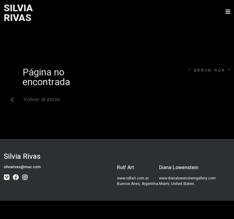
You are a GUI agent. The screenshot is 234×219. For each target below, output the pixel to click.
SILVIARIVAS (18, 13)
